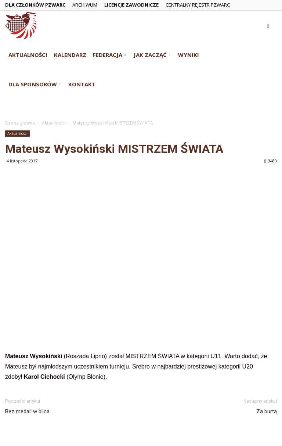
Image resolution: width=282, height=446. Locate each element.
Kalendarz (70, 54)
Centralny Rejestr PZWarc (198, 4)
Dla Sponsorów (34, 84)
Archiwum (84, 4)
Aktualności (27, 54)
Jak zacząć (152, 54)
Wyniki (188, 54)
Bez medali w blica (27, 411)
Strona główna (20, 123)
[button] (268, 25)
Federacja (109, 54)
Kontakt (81, 84)
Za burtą (266, 411)
